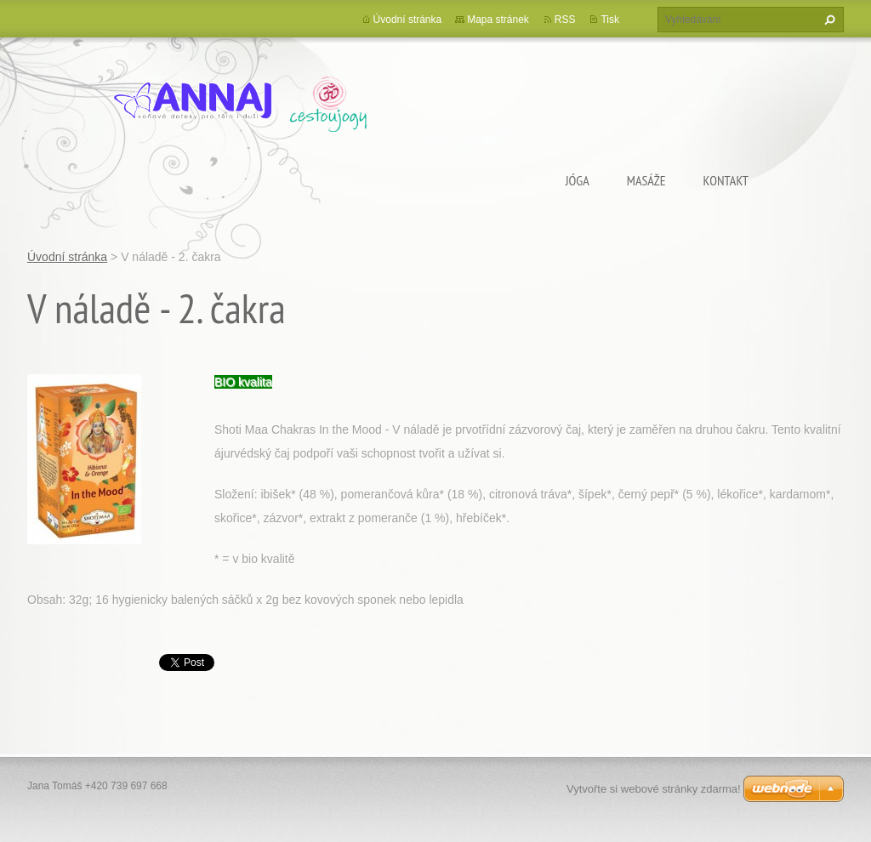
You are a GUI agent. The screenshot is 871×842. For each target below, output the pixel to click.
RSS (565, 20)
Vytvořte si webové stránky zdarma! (653, 788)
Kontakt (726, 180)
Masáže (646, 180)
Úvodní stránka (407, 20)
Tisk (610, 20)
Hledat (827, 19)
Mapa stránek (498, 20)
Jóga (577, 180)
